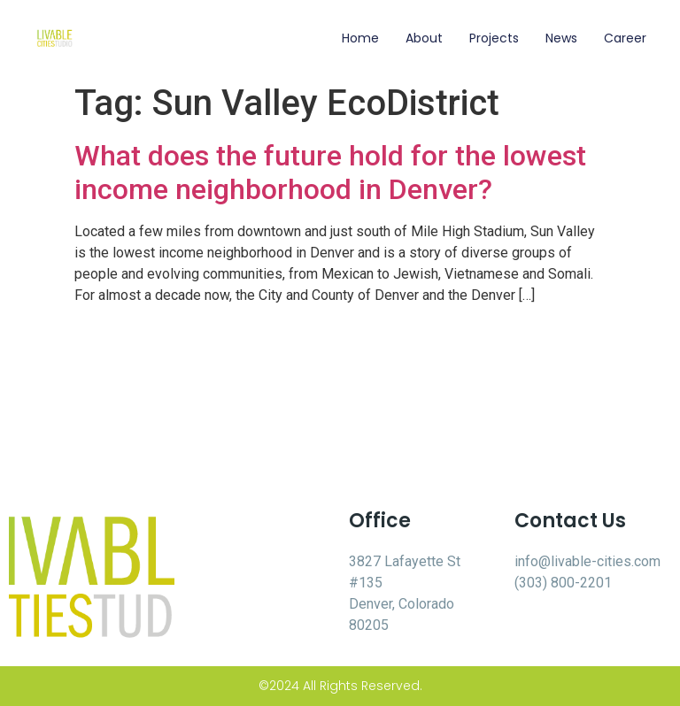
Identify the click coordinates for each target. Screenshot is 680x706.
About (424, 38)
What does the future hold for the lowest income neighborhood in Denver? (330, 172)
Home (360, 38)
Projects (494, 38)
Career (625, 38)
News (561, 38)
